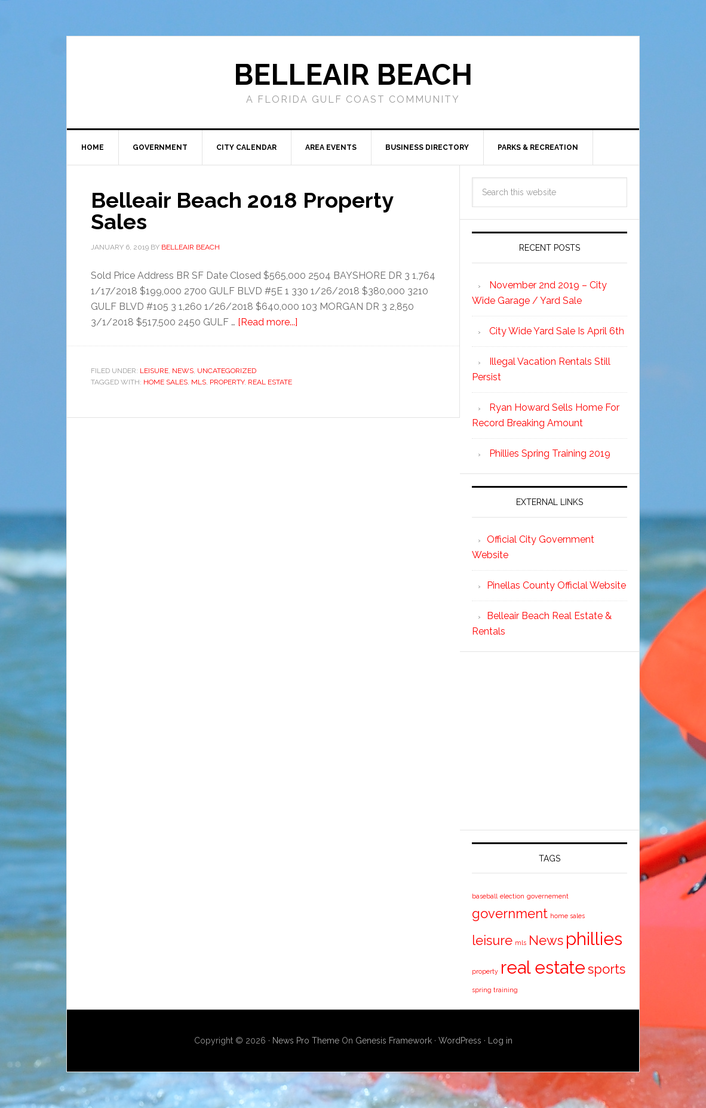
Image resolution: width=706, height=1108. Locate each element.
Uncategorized (226, 371)
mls (198, 382)
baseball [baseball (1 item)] (485, 896)
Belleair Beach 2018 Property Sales (242, 210)
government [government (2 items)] (510, 913)
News (183, 371)
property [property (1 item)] (485, 971)
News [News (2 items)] (546, 940)
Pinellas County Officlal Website (556, 585)
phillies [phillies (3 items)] (594, 938)
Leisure (154, 371)
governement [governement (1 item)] (548, 896)
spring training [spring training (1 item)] (495, 989)
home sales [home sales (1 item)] (567, 915)
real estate (270, 382)
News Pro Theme (305, 1040)
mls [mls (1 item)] (520, 942)
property (227, 382)
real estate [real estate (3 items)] (543, 967)
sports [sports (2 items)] (606, 969)
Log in (500, 1040)
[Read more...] (267, 322)
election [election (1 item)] (512, 896)
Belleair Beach (353, 74)
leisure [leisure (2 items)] (492, 940)
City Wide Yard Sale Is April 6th (556, 331)
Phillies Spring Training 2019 (549, 453)
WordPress (459, 1040)
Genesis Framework (393, 1040)
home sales (165, 382)
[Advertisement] (561, 738)
